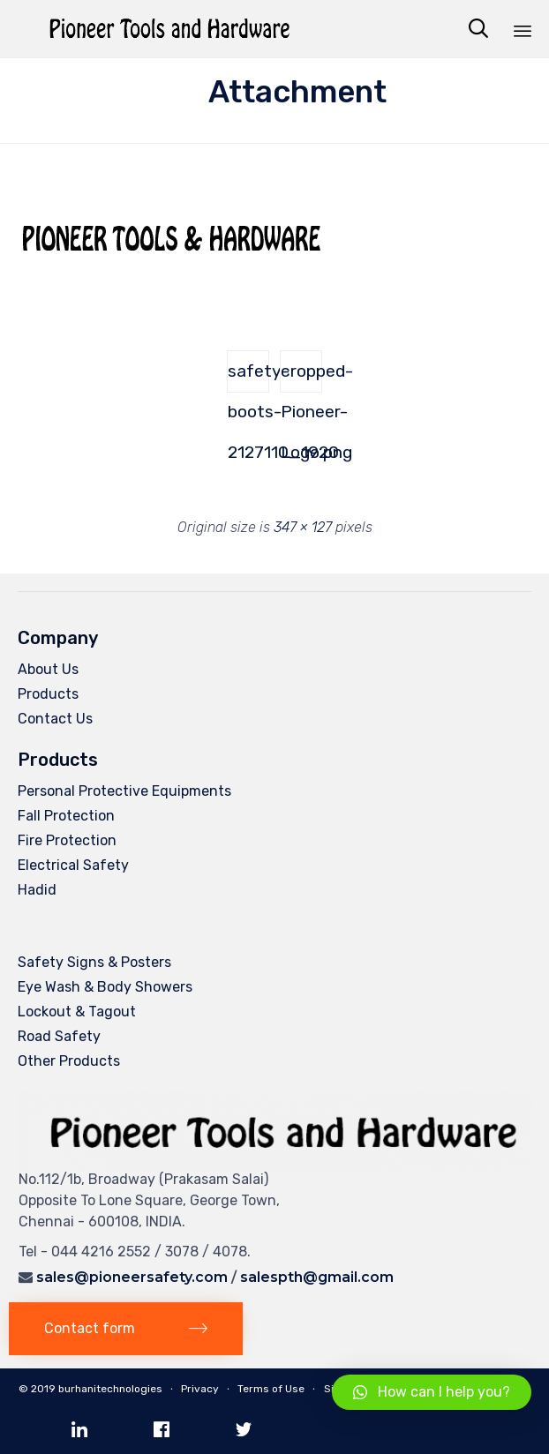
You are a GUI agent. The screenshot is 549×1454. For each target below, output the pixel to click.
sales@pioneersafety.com (132, 1277)
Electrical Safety (73, 865)
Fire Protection (67, 840)
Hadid (37, 889)
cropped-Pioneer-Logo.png (301, 377)
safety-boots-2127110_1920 (248, 377)
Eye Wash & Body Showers (105, 986)
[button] (126, 1329)
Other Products (69, 1061)
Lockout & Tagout (77, 1011)
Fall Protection (66, 815)
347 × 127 (303, 527)
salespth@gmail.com (317, 1277)
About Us (48, 669)
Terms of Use (271, 1389)
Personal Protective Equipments (124, 791)
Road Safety (59, 1036)
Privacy (200, 1389)
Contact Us (55, 718)
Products (48, 694)
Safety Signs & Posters (94, 962)
